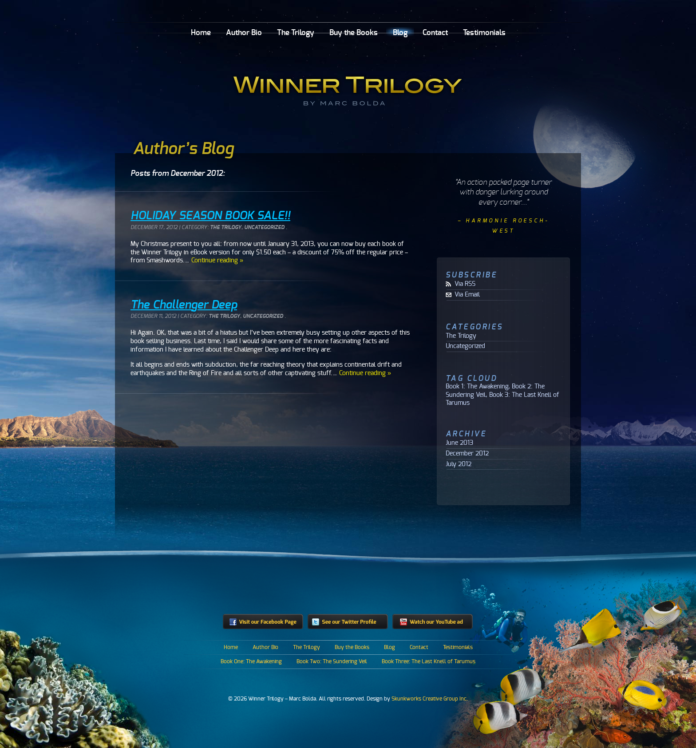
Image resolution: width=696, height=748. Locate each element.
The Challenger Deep (183, 305)
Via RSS (465, 284)
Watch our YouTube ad (432, 621)
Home (201, 32)
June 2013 (459, 443)
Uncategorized (264, 227)
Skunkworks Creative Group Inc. (430, 698)
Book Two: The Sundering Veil (332, 661)
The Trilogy (295, 32)
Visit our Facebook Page (263, 621)
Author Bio (244, 32)
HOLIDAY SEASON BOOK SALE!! (210, 216)
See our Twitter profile (348, 621)
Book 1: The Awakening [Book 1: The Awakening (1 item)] (477, 386)
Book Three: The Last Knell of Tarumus (428, 661)
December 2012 (467, 454)
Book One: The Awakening (251, 661)
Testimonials (484, 32)
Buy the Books (353, 32)
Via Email (467, 295)
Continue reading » (217, 260)
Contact (435, 32)
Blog (400, 32)
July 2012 (458, 464)
